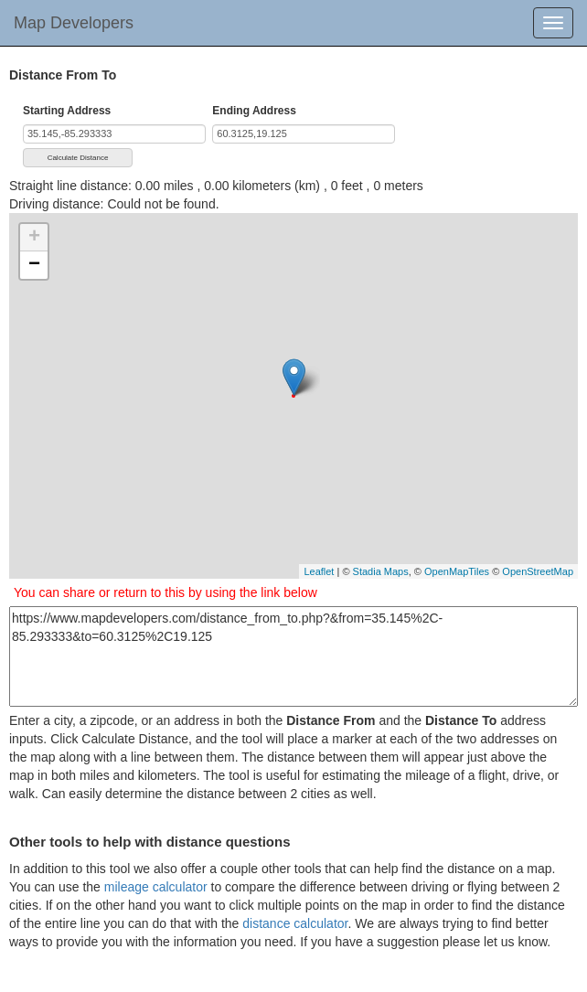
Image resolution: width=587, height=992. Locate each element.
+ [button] (34, 237)
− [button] (34, 265)
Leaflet (319, 571)
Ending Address (254, 110)
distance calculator (294, 923)
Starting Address (67, 110)
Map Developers (73, 23)
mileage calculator (156, 887)
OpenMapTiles (456, 571)
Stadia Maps (381, 571)
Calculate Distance (78, 158)
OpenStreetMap (537, 571)
